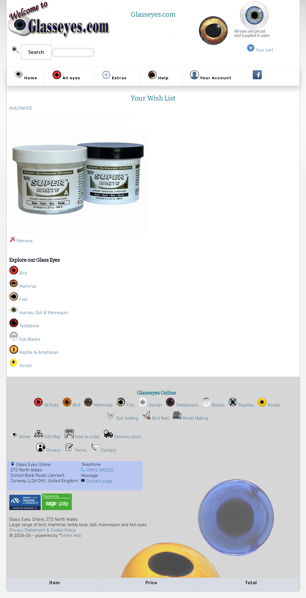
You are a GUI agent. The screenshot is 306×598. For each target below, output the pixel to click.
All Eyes (46, 405)
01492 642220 (100, 470)
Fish (125, 405)
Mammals (98, 405)
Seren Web (71, 535)
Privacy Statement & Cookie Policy (42, 530)
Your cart (260, 50)
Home (24, 436)
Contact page (99, 481)
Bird (71, 405)
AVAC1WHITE (20, 108)
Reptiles (241, 405)
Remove (24, 241)
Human (150, 405)
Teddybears (182, 405)
